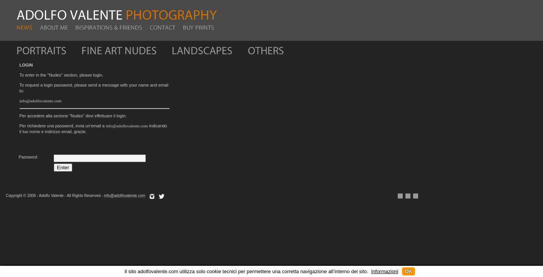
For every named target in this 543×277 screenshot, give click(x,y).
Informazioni (385, 271)
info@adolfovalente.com (40, 100)
